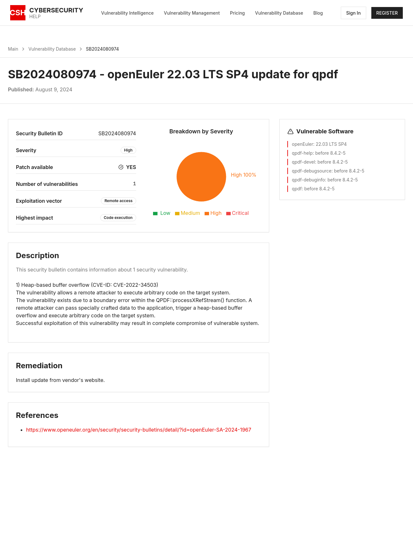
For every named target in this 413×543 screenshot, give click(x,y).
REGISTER (387, 13)
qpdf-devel (303, 162)
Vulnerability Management (192, 13)
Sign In (353, 13)
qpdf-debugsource (311, 170)
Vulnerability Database (279, 13)
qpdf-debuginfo (308, 179)
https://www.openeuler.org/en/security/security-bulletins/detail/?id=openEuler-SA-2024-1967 (138, 430)
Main (13, 49)
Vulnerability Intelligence (127, 13)
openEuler (302, 144)
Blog (318, 13)
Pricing (237, 13)
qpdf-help (302, 153)
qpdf (297, 188)
